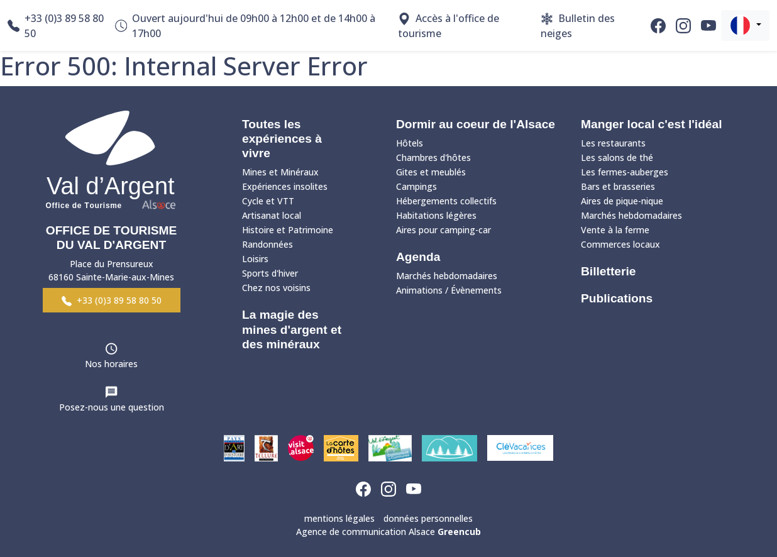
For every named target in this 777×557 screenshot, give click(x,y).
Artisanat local (271, 215)
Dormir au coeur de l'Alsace (475, 124)
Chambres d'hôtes (433, 157)
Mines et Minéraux (280, 172)
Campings (416, 186)
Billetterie (608, 271)
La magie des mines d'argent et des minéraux (291, 329)
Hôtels (409, 143)
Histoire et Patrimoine (287, 230)
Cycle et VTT (268, 201)
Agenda (418, 256)
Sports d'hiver (270, 273)
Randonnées (267, 244)
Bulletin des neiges (578, 25)
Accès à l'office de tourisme (448, 25)
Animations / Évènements (449, 290)
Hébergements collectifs (446, 201)
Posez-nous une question (111, 407)
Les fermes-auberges (624, 172)
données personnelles (428, 518)
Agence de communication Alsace (388, 532)
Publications (617, 298)
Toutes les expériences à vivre (282, 139)
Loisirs (255, 259)
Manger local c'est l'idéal (651, 124)
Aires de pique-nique (622, 201)
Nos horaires (111, 364)
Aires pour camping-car (443, 230)
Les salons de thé (617, 157)
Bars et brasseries (618, 186)
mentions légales (339, 518)
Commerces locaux (620, 244)
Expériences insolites (285, 186)
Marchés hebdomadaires (446, 276)
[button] (745, 25)
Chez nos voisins (276, 288)
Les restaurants (613, 143)
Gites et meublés (431, 172)
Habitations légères (436, 215)
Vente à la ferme (615, 230)
